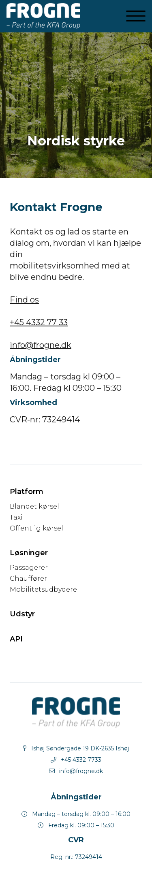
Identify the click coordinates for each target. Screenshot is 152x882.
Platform (26, 491)
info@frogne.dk (40, 345)
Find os (24, 300)
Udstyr (22, 613)
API (16, 639)
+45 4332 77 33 (39, 322)
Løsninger (29, 552)
